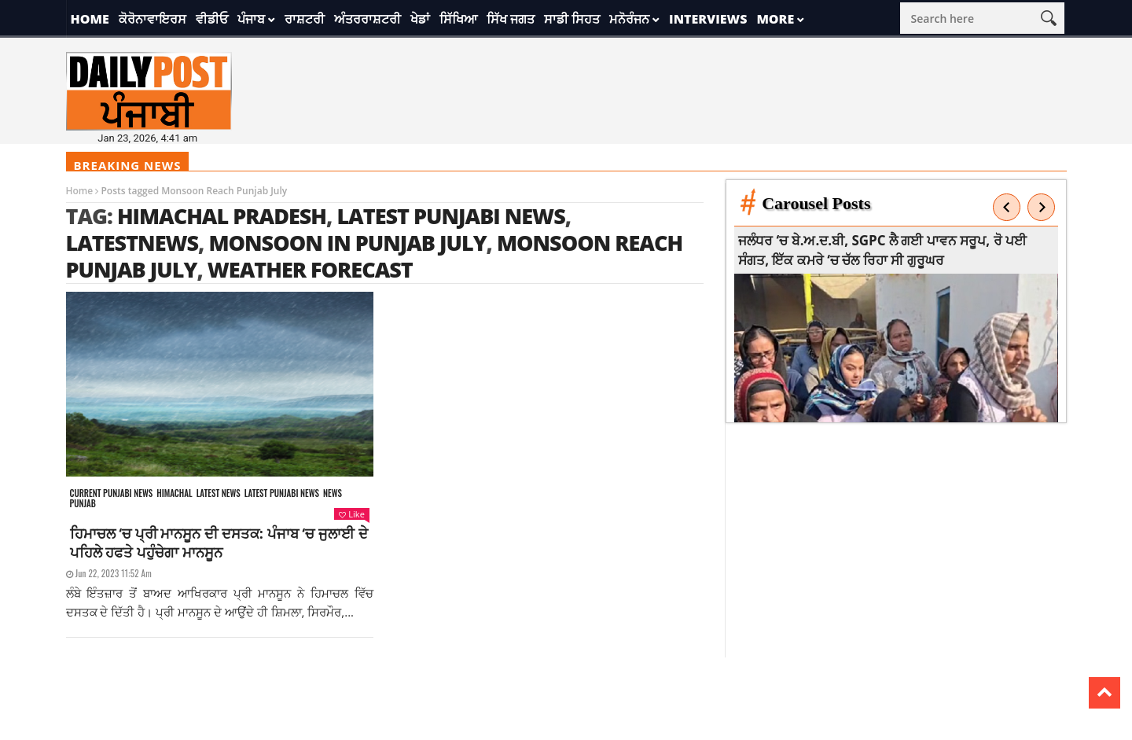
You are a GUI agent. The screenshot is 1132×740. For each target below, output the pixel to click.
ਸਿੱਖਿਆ (458, 19)
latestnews (132, 242)
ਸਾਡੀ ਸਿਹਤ (572, 19)
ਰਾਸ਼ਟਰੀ (305, 19)
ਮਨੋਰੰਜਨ (629, 19)
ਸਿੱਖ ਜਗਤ (511, 19)
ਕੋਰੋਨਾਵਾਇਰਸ (152, 19)
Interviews (708, 19)
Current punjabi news (111, 493)
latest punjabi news (450, 215)
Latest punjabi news (281, 493)
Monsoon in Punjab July (347, 242)
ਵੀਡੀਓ (212, 19)
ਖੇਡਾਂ (420, 19)
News (332, 493)
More (775, 19)
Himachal (174, 493)
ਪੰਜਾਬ (251, 19)
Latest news (219, 493)
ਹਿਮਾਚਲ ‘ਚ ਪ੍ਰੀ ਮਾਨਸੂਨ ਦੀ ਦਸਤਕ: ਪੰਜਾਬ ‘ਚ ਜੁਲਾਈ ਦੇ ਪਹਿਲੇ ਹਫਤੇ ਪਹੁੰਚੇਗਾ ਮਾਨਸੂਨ (219, 542)
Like (351, 514)
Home (90, 19)
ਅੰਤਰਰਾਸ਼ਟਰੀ (367, 19)
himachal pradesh (221, 215)
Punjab (83, 504)
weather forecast (310, 269)
